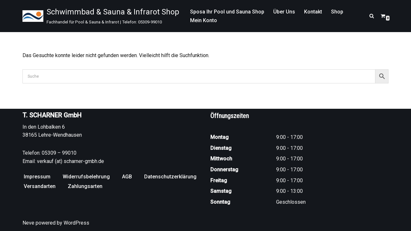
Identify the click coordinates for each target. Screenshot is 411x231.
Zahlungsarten (85, 186)
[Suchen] (371, 15)
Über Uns (284, 12)
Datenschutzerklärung (170, 177)
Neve (28, 223)
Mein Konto (203, 20)
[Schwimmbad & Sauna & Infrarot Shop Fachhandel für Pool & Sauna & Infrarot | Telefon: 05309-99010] (100, 16)
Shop (337, 12)
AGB (127, 177)
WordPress (76, 223)
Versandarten (40, 186)
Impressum (37, 177)
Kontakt (313, 12)
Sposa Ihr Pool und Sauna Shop (227, 12)
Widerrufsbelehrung (86, 177)
